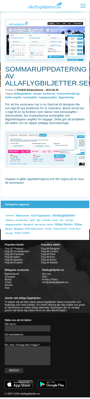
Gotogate (10, 276)
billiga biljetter (64, 224)
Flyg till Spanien (14, 259)
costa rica (75, 228)
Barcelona (40, 224)
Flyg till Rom (48, 256)
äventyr (69, 220)
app (38, 220)
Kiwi (7, 287)
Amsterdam (21, 220)
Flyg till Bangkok (50, 248)
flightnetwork (12, 273)
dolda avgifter (13, 97)
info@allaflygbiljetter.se (55, 282)
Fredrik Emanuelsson (30, 89)
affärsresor (22, 215)
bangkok (28, 224)
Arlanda (46, 220)
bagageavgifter (48, 97)
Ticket (8, 282)
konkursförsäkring (68, 93)
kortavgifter (30, 97)
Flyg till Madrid (49, 262)
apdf (32, 220)
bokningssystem (34, 228)
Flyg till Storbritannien (17, 251)
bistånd (18, 228)
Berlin (50, 224)
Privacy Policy (50, 279)
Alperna (9, 220)
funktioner (49, 93)
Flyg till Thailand (14, 248)
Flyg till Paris (48, 254)
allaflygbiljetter (23, 93)
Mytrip (8, 279)
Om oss (46, 273)
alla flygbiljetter (41, 215)
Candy (48, 228)
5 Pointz (9, 215)
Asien (55, 220)
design (37, 93)
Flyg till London (49, 251)
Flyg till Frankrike (14, 254)
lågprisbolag (66, 97)
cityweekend (60, 228)
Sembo (9, 285)
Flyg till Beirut (48, 259)
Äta (61, 220)
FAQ (44, 276)
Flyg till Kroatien (14, 262)
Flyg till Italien (12, 256)
